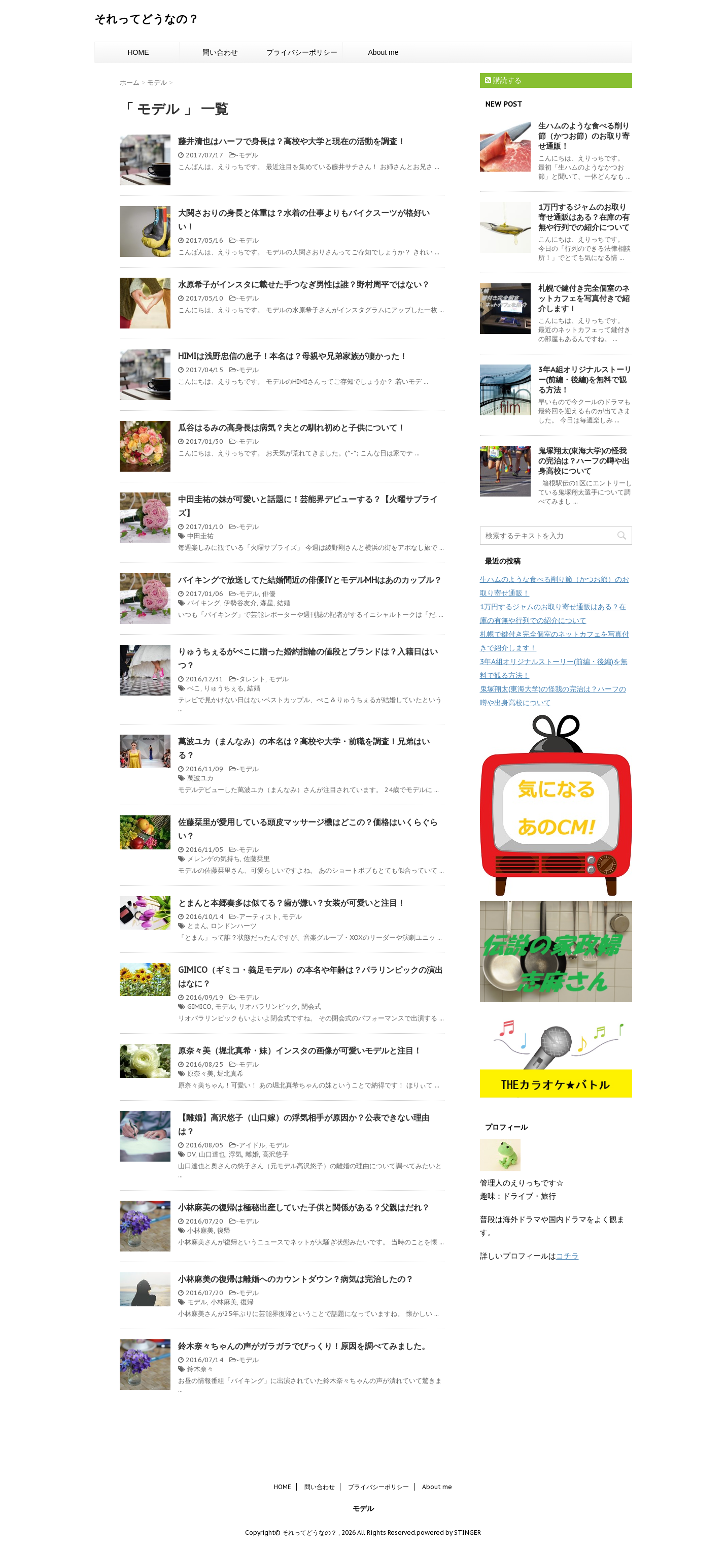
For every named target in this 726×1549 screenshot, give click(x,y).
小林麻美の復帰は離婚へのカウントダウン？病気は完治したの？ (295, 1279)
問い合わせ (220, 52)
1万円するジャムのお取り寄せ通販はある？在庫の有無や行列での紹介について (584, 217)
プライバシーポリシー (301, 52)
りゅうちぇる (224, 688)
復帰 (223, 1230)
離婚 (252, 1154)
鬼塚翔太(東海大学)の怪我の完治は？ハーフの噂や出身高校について (584, 461)
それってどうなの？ (146, 19)
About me (383, 52)
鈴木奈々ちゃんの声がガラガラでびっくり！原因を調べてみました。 (304, 1346)
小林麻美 (200, 1230)
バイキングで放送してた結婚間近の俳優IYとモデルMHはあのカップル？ (310, 580)
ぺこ (193, 688)
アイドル (252, 1145)
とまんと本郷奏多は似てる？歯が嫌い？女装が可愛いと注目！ (291, 903)
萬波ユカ (200, 778)
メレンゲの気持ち (213, 858)
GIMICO (199, 1006)
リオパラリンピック (268, 1006)
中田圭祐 (200, 536)
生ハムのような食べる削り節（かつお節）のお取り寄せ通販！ (584, 136)
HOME (138, 52)
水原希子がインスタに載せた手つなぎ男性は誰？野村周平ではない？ (304, 284)
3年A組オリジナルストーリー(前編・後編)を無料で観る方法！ (585, 379)
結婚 (283, 603)
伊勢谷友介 (240, 603)
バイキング (203, 603)
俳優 (268, 593)
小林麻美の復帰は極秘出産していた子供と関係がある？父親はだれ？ (304, 1207)
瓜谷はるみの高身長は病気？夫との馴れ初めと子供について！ (291, 427)
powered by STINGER (449, 1532)
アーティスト (259, 916)
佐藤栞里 (257, 858)
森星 (266, 603)
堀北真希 (230, 1073)
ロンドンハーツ (234, 925)
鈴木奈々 (200, 1369)
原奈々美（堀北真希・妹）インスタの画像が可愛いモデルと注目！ (300, 1050)
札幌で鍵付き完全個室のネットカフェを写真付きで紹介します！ (584, 298)
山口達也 (212, 1154)
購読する (503, 80)
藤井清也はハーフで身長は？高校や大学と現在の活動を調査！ (291, 141)
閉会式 (311, 1006)
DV (191, 1154)
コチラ (567, 1256)
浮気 (235, 1154)
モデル (248, 155)
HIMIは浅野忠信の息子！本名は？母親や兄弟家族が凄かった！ (292, 356)
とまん (197, 925)
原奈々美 (200, 1073)
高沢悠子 (275, 1154)
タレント (252, 679)
